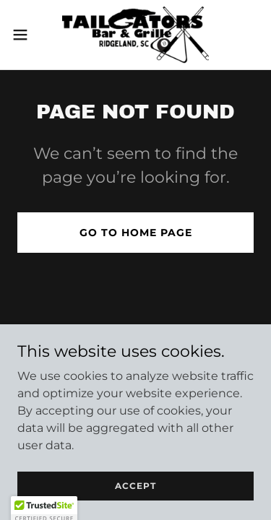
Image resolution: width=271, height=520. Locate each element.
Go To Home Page (135, 232)
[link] (136, 35)
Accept (135, 485)
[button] (25, 34)
